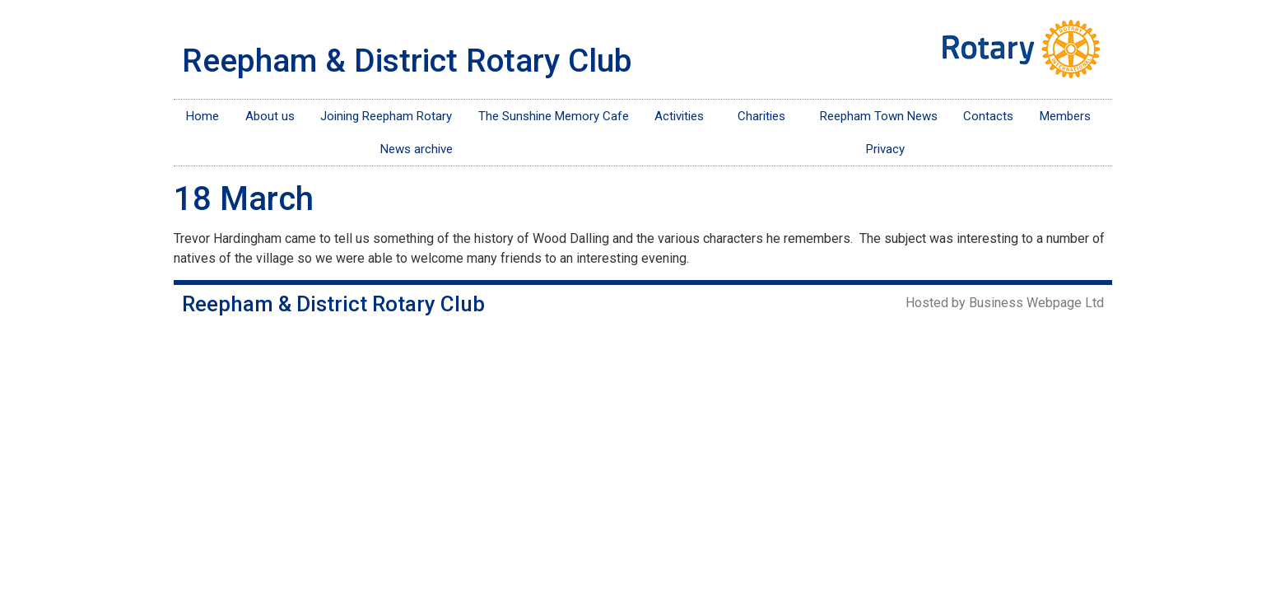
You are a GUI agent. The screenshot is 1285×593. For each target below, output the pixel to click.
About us (270, 116)
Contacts (988, 116)
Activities (683, 116)
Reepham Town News (879, 116)
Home (202, 116)
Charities (766, 116)
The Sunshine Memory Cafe (553, 116)
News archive (416, 149)
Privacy (885, 149)
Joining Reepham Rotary (386, 116)
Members (1069, 116)
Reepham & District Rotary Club (407, 61)
